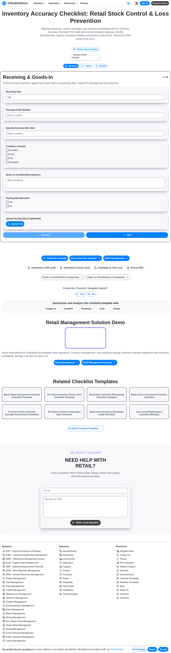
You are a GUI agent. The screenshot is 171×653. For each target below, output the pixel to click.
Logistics (65, 567)
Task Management (12, 582)
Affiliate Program (126, 567)
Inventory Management (15, 598)
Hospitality (66, 582)
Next (127, 235)
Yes (80, 294)
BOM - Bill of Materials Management (21, 570)
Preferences (139, 649)
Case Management (13, 586)
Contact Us (123, 555)
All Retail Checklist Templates (85, 428)
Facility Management (14, 590)
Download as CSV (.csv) (108, 268)
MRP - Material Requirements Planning (22, 567)
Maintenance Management (16, 594)
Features (122, 570)
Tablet (86, 66)
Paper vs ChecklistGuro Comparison (108, 277)
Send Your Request (85, 523)
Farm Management (13, 609)
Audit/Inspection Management (18, 606)
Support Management (14, 602)
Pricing (84, 3)
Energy (64, 570)
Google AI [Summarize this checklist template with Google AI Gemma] (53, 309)
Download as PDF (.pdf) (42, 268)
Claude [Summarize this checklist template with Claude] (118, 309)
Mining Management (13, 617)
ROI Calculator (125, 563)
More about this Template (85, 258)
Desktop (71, 66)
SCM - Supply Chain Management (20, 563)
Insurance (65, 574)
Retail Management (116, 258)
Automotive (66, 555)
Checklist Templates (127, 578)
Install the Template (55, 258)
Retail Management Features (99, 362)
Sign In (144, 3)
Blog (120, 586)
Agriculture (66, 563)
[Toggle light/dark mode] (135, 3)
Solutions (7, 546)
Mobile (101, 66)
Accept (163, 649)
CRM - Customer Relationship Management (24, 555)
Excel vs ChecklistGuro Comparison (62, 277)
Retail (63, 578)
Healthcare (66, 590)
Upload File (15, 224)
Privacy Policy (117, 649)
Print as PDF (135, 268)
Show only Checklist (85, 49)
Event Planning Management (17, 633)
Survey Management (14, 641)
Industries (64, 546)
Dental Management (13, 629)
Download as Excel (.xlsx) (75, 268)
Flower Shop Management (16, 625)
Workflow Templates (127, 582)
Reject (152, 649)
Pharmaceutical (68, 594)
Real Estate (66, 586)
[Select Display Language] (128, 3)
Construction (67, 559)
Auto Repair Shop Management (19, 621)
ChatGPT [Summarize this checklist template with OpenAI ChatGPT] (70, 309)
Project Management (14, 578)
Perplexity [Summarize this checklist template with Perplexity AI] (88, 309)
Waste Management (13, 613)
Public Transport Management (18, 637)
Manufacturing (68, 551)
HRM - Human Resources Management (22, 574)
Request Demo (160, 3)
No (91, 294)
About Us (122, 590)
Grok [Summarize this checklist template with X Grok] (104, 309)
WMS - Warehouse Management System (23, 559)
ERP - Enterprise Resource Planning (21, 551)
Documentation (125, 574)
